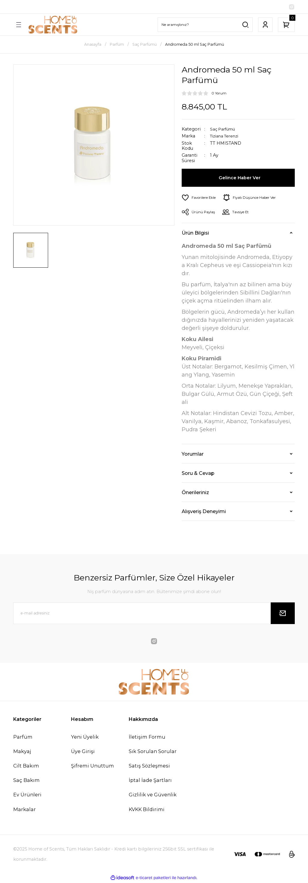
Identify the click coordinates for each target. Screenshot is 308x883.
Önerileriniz (195, 493)
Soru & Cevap (198, 474)
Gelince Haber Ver (240, 179)
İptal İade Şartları (150, 781)
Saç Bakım (26, 781)
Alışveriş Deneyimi (204, 512)
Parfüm (22, 738)
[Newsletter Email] (154, 614)
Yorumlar (193, 455)
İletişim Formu (147, 738)
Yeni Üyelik (85, 738)
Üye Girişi (83, 752)
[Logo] (53, 25)
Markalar (24, 810)
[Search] (205, 25)
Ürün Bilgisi (195, 234)
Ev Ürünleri (27, 795)
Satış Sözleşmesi (149, 767)
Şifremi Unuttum (92, 767)
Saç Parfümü (224, 130)
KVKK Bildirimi (147, 810)
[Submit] (283, 614)
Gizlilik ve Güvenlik (153, 795)
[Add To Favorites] (200, 198)
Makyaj (22, 752)
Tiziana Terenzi (226, 137)
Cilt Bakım (26, 767)
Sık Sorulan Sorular (153, 752)
